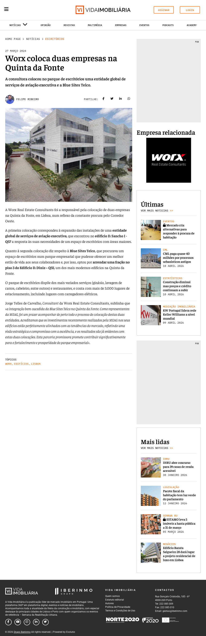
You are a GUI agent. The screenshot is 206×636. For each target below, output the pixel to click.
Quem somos (112, 596)
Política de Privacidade (117, 607)
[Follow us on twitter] (45, 622)
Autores (109, 603)
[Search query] (30, 10)
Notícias (33, 39)
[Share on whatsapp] (129, 99)
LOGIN (190, 10)
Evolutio (70, 632)
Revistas (69, 25)
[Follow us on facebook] (8, 622)
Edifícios (21, 364)
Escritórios (54, 39)
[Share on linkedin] (120, 99)
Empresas (120, 25)
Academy (192, 25)
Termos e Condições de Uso (120, 610)
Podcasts (168, 25)
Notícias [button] (18, 26)
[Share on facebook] (103, 99)
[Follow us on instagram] (27, 622)
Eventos (144, 25)
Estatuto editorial (114, 599)
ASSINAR (163, 10)
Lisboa (36, 364)
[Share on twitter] (112, 99)
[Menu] (6, 9)
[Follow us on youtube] (17, 622)
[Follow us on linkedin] (36, 622)
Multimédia (95, 25)
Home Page (13, 39)
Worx (8, 364)
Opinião (45, 25)
